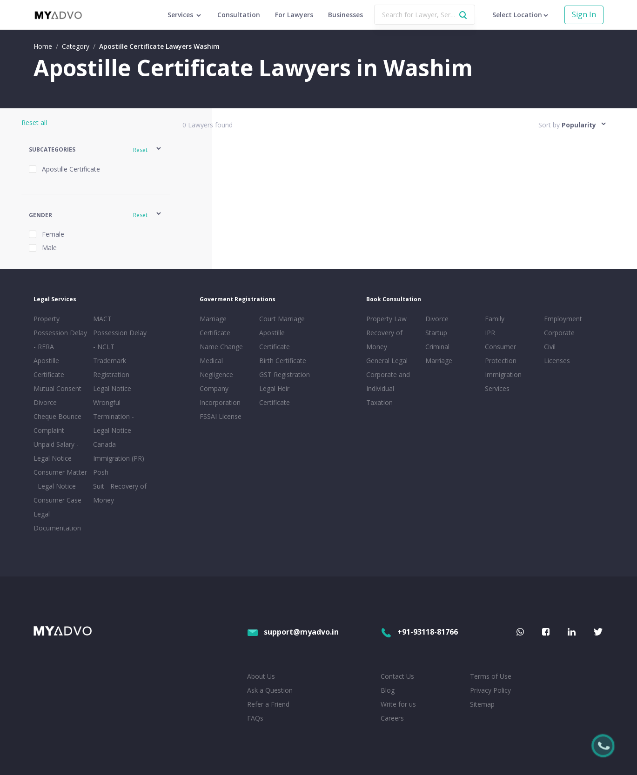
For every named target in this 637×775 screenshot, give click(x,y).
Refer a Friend (268, 704)
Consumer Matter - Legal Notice (60, 479)
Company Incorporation (220, 395)
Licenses (557, 360)
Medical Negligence (216, 367)
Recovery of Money (384, 339)
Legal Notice (112, 388)
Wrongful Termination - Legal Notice (113, 416)
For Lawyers (294, 14)
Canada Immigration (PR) (118, 451)
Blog (388, 690)
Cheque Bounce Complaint (57, 423)
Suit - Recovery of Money (120, 493)
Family (494, 318)
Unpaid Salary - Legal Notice (56, 451)
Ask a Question (270, 690)
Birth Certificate (282, 360)
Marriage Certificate (215, 325)
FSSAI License (220, 416)
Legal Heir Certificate (274, 395)
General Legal (387, 360)
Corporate (559, 332)
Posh (100, 472)
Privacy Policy (490, 690)
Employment (563, 318)
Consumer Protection (500, 353)
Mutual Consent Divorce (57, 395)
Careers (392, 718)
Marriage (438, 360)
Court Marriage (282, 318)
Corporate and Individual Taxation (388, 388)
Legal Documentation (57, 521)
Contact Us (397, 676)
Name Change (221, 346)
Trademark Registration (111, 367)
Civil (550, 346)
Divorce (437, 318)
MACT (102, 318)
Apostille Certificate (49, 367)
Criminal (437, 346)
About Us (261, 676)
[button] (96, 150)
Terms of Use (490, 676)
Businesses (345, 14)
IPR (490, 332)
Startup (436, 332)
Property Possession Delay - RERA (60, 332)
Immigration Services (503, 381)
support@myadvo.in (293, 632)
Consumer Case (57, 500)
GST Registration (284, 374)
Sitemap (482, 704)
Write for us (398, 704)
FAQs (255, 718)
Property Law (386, 318)
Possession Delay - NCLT (120, 339)
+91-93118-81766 (419, 632)
